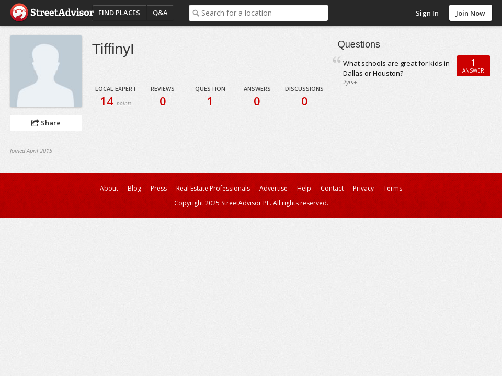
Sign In (427, 13)
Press (159, 188)
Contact (332, 188)
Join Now (470, 13)
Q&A (160, 12)
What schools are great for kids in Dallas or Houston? (396, 68)
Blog (134, 188)
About (109, 188)
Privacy (363, 188)
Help (304, 188)
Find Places (119, 12)
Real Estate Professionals (213, 188)
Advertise (273, 188)
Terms (392, 188)
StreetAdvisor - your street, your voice (52, 12)
